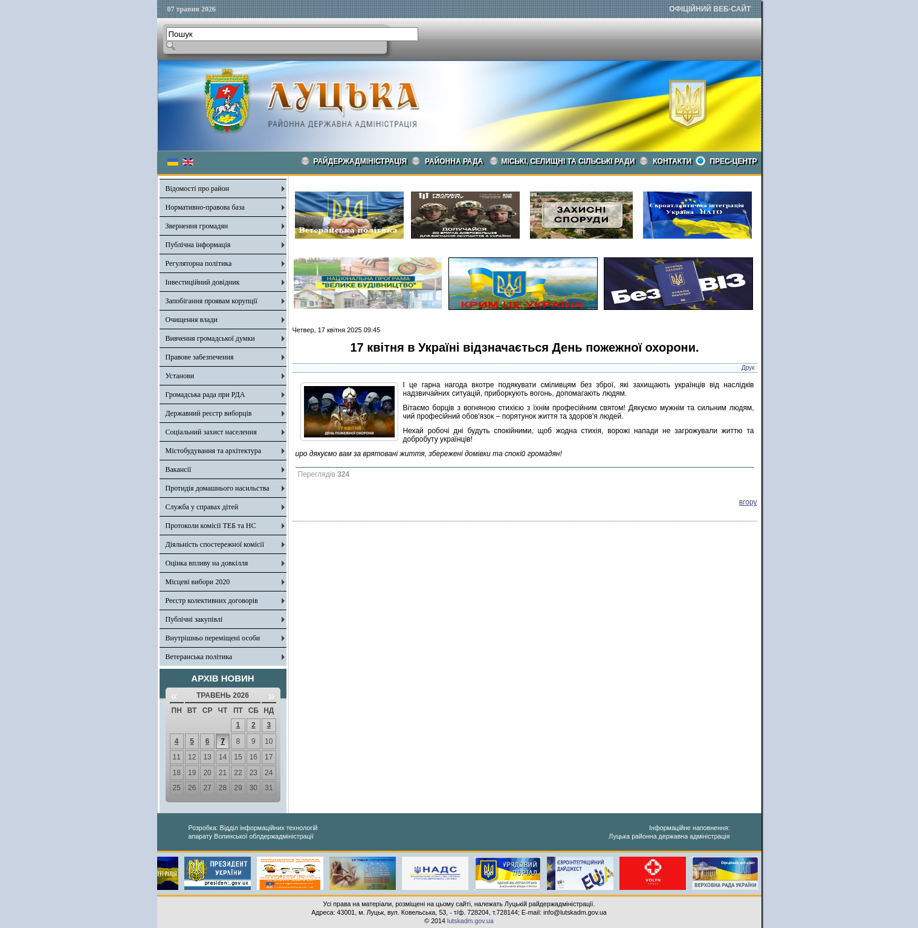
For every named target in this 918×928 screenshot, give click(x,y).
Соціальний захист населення (211, 432)
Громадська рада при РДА (205, 394)
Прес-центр (733, 161)
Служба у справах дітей (202, 507)
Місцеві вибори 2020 (198, 582)
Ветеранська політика (199, 656)
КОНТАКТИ (672, 161)
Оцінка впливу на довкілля (207, 563)
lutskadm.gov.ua (470, 920)
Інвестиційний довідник (203, 282)
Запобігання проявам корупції (211, 301)
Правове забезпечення (200, 357)
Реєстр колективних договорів (212, 600)
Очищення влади (192, 319)
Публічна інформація (198, 244)
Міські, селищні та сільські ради (568, 161)
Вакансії (179, 469)
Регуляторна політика (199, 263)
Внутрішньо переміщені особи (213, 638)
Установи (180, 376)
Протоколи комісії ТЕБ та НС (211, 525)
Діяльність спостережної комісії (215, 544)
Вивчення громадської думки (210, 338)
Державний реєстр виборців (209, 413)
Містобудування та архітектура (214, 450)
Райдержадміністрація (360, 161)
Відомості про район (198, 188)
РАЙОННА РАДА (454, 161)
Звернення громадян (197, 226)
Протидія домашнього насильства (218, 488)
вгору (748, 502)
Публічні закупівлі (194, 619)
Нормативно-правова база (205, 207)
